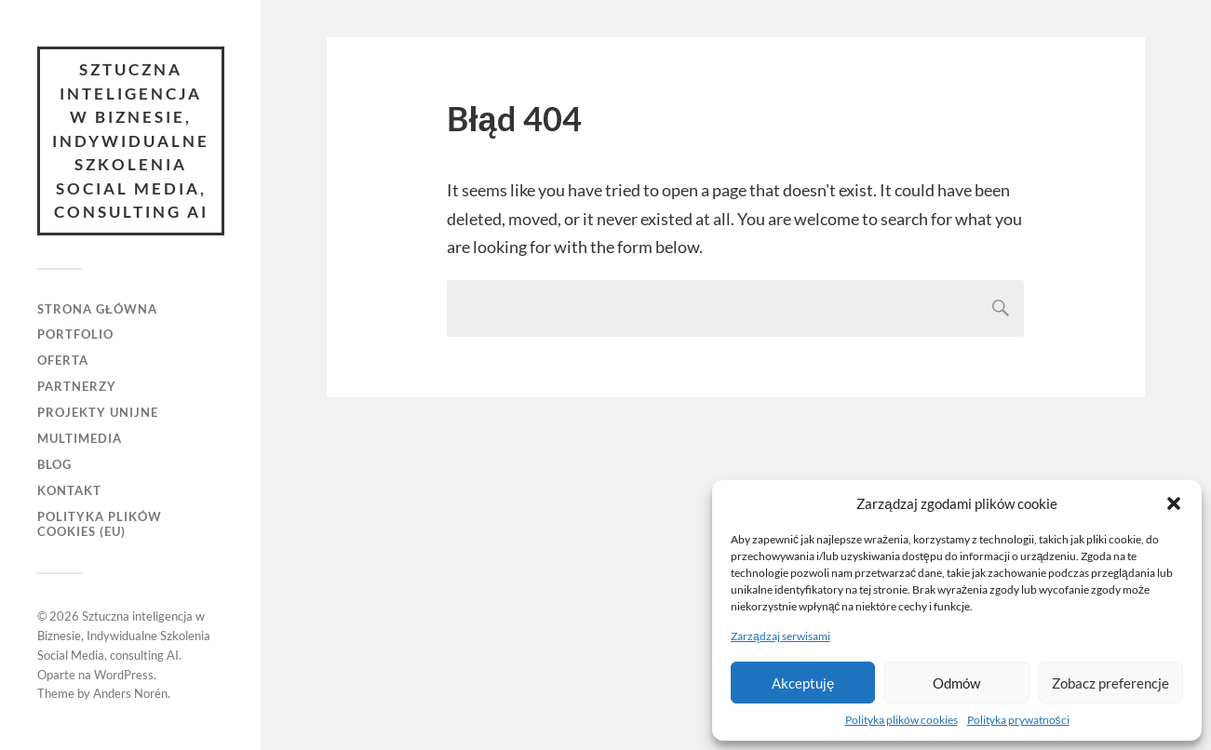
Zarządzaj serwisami (780, 636)
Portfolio (75, 334)
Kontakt (69, 490)
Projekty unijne (97, 412)
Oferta (62, 360)
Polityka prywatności (1018, 720)
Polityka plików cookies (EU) (99, 524)
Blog (54, 464)
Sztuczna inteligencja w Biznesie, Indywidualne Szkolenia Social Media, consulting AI (130, 140)
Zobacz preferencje (1110, 683)
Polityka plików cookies (901, 720)
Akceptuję (803, 683)
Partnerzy (76, 386)
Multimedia (79, 438)
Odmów (956, 683)
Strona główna (97, 308)
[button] (1173, 503)
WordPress (124, 674)
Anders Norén (130, 693)
